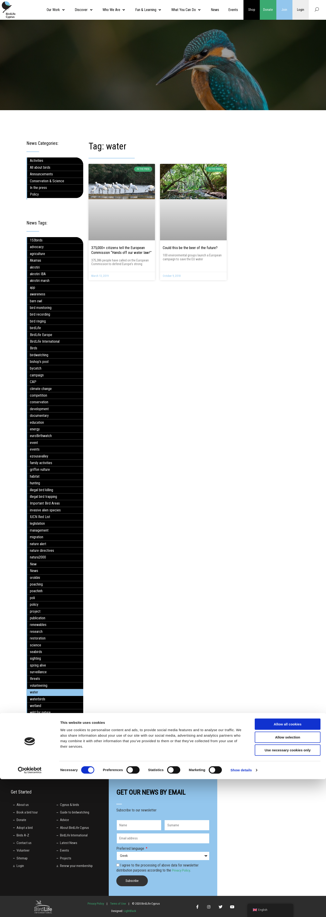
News (34, 571)
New (33, 564)
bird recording (40, 314)
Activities (36, 160)
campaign (37, 375)
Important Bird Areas (45, 503)
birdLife (35, 328)
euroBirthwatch (41, 436)
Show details (241, 908)
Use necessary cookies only (288, 888)
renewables (38, 625)
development (39, 409)
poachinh (36, 591)
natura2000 (38, 557)
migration (36, 537)
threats (35, 678)
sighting (35, 658)
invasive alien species (45, 510)
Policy (34, 194)
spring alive (38, 665)
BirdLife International (45, 341)
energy (35, 429)
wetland (35, 706)
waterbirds (37, 699)
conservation (39, 402)
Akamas (35, 260)
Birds (33, 348)
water (34, 692)
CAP (33, 382)
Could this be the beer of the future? (190, 247)
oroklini (35, 577)
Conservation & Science (47, 181)
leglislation (37, 523)
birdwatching (39, 355)
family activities (41, 463)
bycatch (35, 368)
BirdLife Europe (41, 335)
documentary (39, 415)
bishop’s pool (39, 361)
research (36, 631)
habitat (35, 476)
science (35, 645)
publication (37, 618)
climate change (41, 389)
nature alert (38, 544)
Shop (251, 10)
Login (300, 10)
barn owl (36, 301)
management (39, 530)
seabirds (36, 652)
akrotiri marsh (39, 280)
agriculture (37, 254)
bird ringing (38, 321)
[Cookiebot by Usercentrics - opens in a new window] (30, 908)
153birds (36, 240)
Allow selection (287, 875)
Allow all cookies (288, 862)
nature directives (42, 550)
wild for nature (40, 712)
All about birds (40, 167)
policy (34, 604)
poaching (36, 584)
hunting (35, 483)
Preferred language (130, 848)
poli (32, 598)
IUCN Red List (40, 517)
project (35, 611)
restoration (38, 638)
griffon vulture (40, 469)
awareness (37, 294)
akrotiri (35, 267)
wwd (33, 726)
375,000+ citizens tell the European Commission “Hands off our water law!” (121, 250)
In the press (38, 187)
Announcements (41, 174)
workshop (37, 719)
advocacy (37, 247)
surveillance (38, 672)
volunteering (38, 685)
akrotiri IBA (38, 274)
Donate (268, 10)
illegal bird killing (41, 490)
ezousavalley (39, 456)
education (37, 422)
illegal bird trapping (43, 496)
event (34, 442)
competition (38, 395)
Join (284, 10)
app (32, 287)
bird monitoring (40, 308)
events (35, 449)
